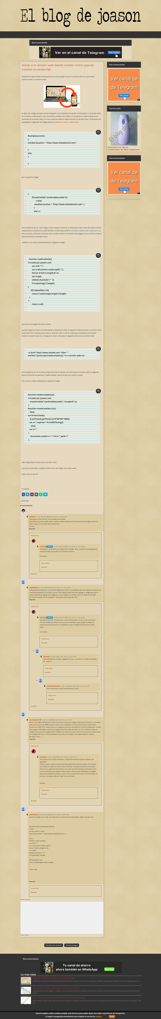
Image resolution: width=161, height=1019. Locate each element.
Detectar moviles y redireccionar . (67, 122)
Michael (47, 657)
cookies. (98, 1016)
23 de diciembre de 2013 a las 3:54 (54, 815)
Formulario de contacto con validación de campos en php (59, 998)
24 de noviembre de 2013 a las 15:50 (69, 546)
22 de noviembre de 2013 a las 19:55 (51, 517)
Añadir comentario (25, 899)
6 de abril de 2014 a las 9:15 (63, 657)
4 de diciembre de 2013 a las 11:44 (62, 757)
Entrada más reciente (54, 945)
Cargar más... (24, 935)
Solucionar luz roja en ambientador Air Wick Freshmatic (124, 148)
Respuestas (35, 536)
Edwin (32, 517)
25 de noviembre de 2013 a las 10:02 (69, 617)
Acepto (112, 1016)
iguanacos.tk (35, 720)
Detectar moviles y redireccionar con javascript (54, 978)
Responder (32, 529)
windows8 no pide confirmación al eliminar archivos (56, 988)
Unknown (33, 588)
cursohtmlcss (53, 686)
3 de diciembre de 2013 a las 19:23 (57, 720)
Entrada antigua (72, 945)
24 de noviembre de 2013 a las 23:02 (55, 588)
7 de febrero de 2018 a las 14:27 (75, 686)
